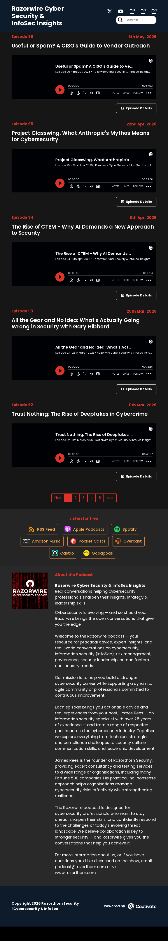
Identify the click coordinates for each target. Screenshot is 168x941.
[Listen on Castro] (61, 567)
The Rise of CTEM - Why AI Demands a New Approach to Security (83, 233)
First (58, 500)
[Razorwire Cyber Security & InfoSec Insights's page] (129, 13)
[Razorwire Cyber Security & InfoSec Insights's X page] (109, 13)
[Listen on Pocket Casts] (87, 551)
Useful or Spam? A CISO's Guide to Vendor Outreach (81, 48)
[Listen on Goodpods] (99, 567)
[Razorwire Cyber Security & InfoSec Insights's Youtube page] (118, 13)
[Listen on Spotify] (126, 535)
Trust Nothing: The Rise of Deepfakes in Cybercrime (80, 417)
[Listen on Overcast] (129, 551)
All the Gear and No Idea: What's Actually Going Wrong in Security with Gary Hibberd (76, 326)
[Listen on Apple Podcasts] (84, 535)
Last (110, 500)
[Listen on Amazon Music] (39, 551)
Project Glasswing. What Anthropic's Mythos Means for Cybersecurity (80, 139)
